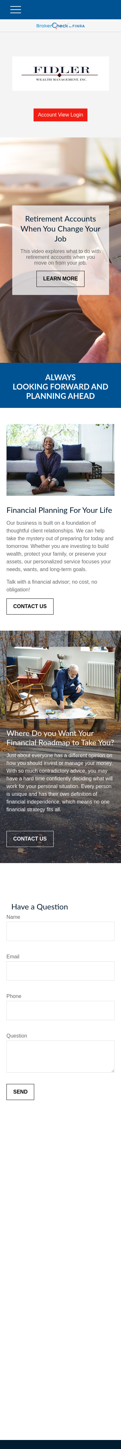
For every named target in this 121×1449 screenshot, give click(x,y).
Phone (13, 996)
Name (13, 917)
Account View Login (60, 115)
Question (16, 1036)
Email (12, 956)
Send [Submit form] (20, 1092)
